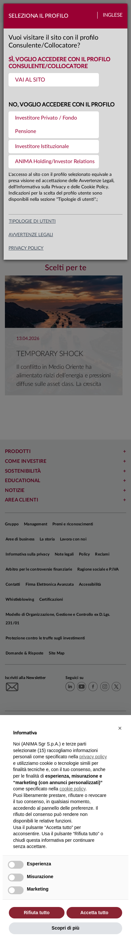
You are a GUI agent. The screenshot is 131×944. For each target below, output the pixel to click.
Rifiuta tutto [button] (37, 912)
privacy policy (26, 248)
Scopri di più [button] (66, 928)
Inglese (112, 15)
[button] (120, 728)
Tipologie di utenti (32, 221)
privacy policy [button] (93, 756)
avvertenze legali (31, 235)
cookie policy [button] (72, 788)
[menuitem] (54, 79)
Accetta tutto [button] (94, 912)
